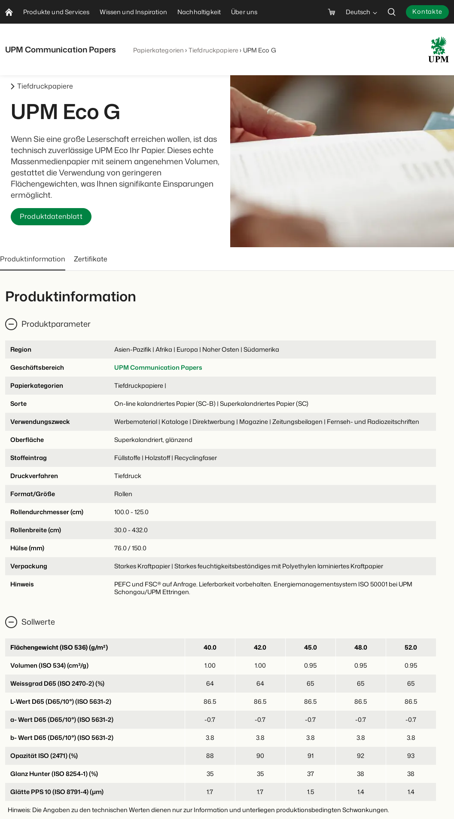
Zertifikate (90, 259)
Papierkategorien (158, 50)
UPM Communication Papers (158, 367)
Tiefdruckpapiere (213, 50)
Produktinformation (32, 259)
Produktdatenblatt (51, 216)
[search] (392, 12)
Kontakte (427, 11)
